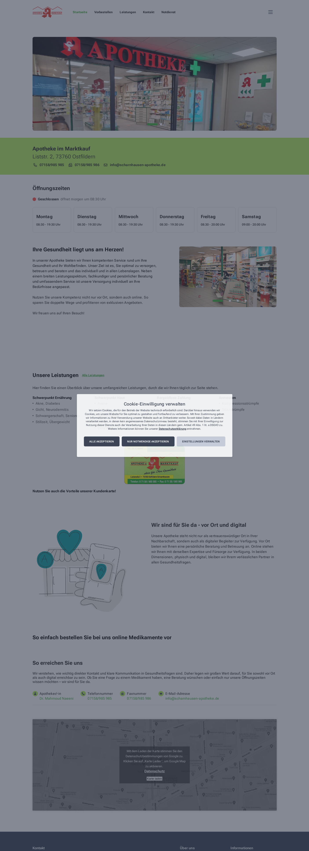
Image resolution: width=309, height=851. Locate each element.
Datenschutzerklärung (172, 428)
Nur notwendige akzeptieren (148, 441)
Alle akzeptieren (101, 441)
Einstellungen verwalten (201, 441)
